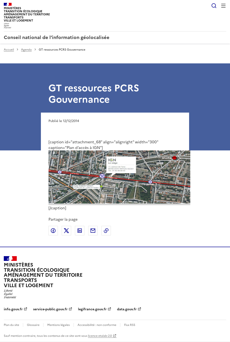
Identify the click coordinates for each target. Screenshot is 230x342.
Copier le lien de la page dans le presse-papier (106, 230)
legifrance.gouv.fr (92, 309)
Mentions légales (58, 325)
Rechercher (214, 5)
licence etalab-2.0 (100, 336)
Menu (223, 5)
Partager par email (93, 230)
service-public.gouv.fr (50, 309)
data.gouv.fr (127, 309)
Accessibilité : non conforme (97, 325)
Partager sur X (66, 230)
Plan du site (11, 325)
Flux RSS (129, 325)
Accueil (9, 50)
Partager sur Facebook (53, 230)
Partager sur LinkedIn (79, 230)
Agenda (26, 50)
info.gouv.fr (13, 309)
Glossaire (33, 325)
